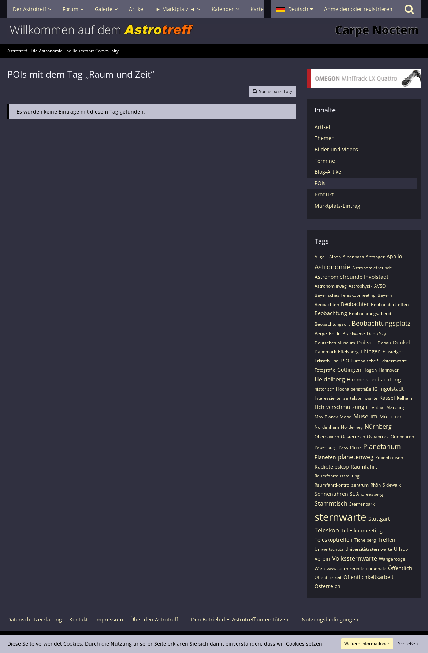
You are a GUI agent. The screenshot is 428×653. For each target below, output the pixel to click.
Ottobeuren (402, 437)
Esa (335, 361)
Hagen (370, 370)
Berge (321, 334)
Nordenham (327, 427)
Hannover (389, 370)
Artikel (322, 126)
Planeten (325, 457)
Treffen (386, 539)
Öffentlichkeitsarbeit (368, 576)
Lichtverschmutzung (339, 406)
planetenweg (355, 457)
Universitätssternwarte (368, 549)
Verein (322, 558)
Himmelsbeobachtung (374, 379)
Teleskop (327, 530)
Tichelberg (365, 540)
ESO (344, 361)
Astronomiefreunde (372, 268)
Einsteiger (393, 351)
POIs (320, 183)
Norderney (352, 427)
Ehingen (371, 351)
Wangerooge (392, 559)
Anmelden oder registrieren (358, 8)
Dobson (366, 342)
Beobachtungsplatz (380, 323)
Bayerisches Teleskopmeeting (345, 295)
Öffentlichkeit (328, 577)
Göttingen (349, 369)
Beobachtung (331, 313)
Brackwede (353, 334)
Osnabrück (378, 437)
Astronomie (332, 266)
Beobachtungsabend (370, 313)
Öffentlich (400, 568)
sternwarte (340, 517)
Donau (384, 343)
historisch (324, 389)
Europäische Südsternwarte (379, 361)
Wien (320, 568)
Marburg (395, 407)
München (391, 416)
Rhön (376, 485)
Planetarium (382, 446)
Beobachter (355, 303)
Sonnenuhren (331, 493)
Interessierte (327, 398)
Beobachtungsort (332, 324)
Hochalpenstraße (353, 389)
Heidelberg (330, 379)
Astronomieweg (331, 286)
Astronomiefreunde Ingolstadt (351, 276)
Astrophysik (360, 286)
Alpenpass (353, 257)
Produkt (324, 194)
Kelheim (405, 398)
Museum (365, 416)
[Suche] (409, 9)
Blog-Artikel (329, 171)
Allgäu (321, 257)
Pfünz (355, 447)
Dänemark (325, 351)
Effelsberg (348, 351)
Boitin (334, 334)
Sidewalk (392, 485)
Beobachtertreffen (390, 304)
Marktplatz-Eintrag (337, 205)
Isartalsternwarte (359, 398)
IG (375, 389)
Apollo (394, 256)
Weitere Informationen (367, 644)
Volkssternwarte (354, 558)
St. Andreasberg (366, 494)
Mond (345, 417)
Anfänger (375, 257)
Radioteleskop (332, 466)
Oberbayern (327, 437)
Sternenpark (362, 504)
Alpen (335, 257)
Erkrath (322, 361)
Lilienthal (375, 407)
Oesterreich (353, 437)
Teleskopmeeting (362, 530)
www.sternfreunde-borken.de (356, 568)
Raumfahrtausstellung (337, 476)
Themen (325, 137)
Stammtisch (331, 503)
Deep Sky (376, 334)
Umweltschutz (329, 549)
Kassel (387, 397)
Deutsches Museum (335, 343)
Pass (343, 447)
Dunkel (401, 342)
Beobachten (327, 304)
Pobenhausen (389, 457)
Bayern (384, 295)
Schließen (408, 644)
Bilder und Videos (336, 149)
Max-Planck (326, 417)
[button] (295, 9)
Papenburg (326, 447)
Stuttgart (379, 518)
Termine (325, 160)
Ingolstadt (391, 388)
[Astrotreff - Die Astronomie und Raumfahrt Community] (214, 31)
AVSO (380, 286)
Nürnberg (378, 427)
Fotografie (325, 370)
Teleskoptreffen (334, 539)
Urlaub (401, 549)
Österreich (327, 586)
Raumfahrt (364, 466)
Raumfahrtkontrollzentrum (342, 485)
